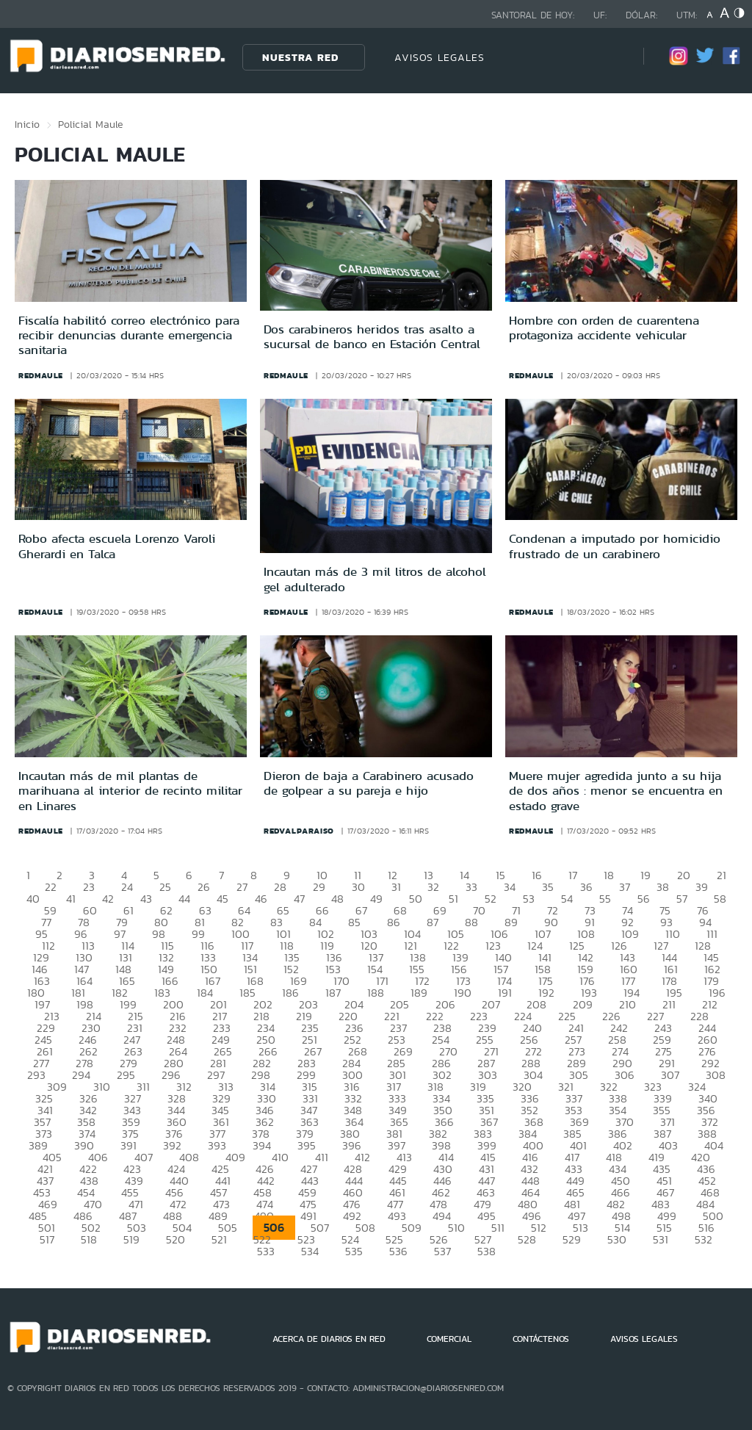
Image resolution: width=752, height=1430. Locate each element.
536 (398, 1251)
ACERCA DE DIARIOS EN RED (329, 1339)
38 (663, 887)
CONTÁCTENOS (541, 1339)
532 (703, 1239)
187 (333, 992)
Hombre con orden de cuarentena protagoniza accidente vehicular (604, 327)
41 (71, 898)
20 (683, 875)
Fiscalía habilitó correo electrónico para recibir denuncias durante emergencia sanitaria (128, 335)
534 (310, 1251)
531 (660, 1239)
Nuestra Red (300, 57)
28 (280, 887)
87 (432, 922)
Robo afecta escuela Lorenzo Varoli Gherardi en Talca (116, 546)
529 (572, 1239)
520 (175, 1239)
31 (396, 887)
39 (701, 887)
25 (165, 887)
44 (184, 898)
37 (624, 887)
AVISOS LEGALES (439, 57)
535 (354, 1251)
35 (548, 887)
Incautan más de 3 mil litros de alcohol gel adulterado (375, 579)
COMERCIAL (449, 1339)
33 (471, 887)
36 (586, 887)
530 (616, 1239)
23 (89, 887)
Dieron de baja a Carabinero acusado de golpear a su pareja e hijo (369, 783)
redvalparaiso (299, 831)
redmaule (40, 375)
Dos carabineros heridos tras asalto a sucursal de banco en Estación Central (372, 336)
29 (319, 887)
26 (204, 887)
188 (375, 992)
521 (219, 1239)
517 (47, 1239)
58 (720, 898)
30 (358, 887)
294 (81, 1075)
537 (442, 1251)
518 (89, 1239)
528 (527, 1239)
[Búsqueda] (610, 57)
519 (131, 1239)
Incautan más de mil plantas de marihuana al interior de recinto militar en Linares (130, 791)
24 (127, 887)
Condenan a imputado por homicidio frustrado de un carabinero (614, 546)
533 (266, 1251)
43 (146, 898)
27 (241, 887)
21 (721, 875)
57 (681, 898)
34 (510, 887)
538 (486, 1251)
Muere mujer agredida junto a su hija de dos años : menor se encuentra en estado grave (616, 791)
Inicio (27, 124)
